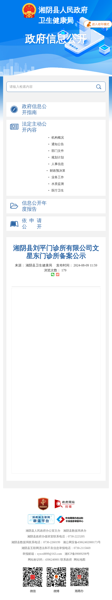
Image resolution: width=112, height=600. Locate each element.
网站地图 (79, 559)
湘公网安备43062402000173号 (82, 542)
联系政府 (66, 559)
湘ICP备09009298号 (77, 553)
